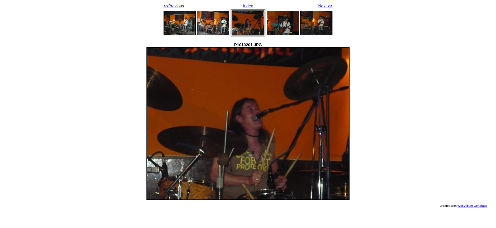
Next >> (325, 5)
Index (248, 5)
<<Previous (174, 5)
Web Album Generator (472, 205)
